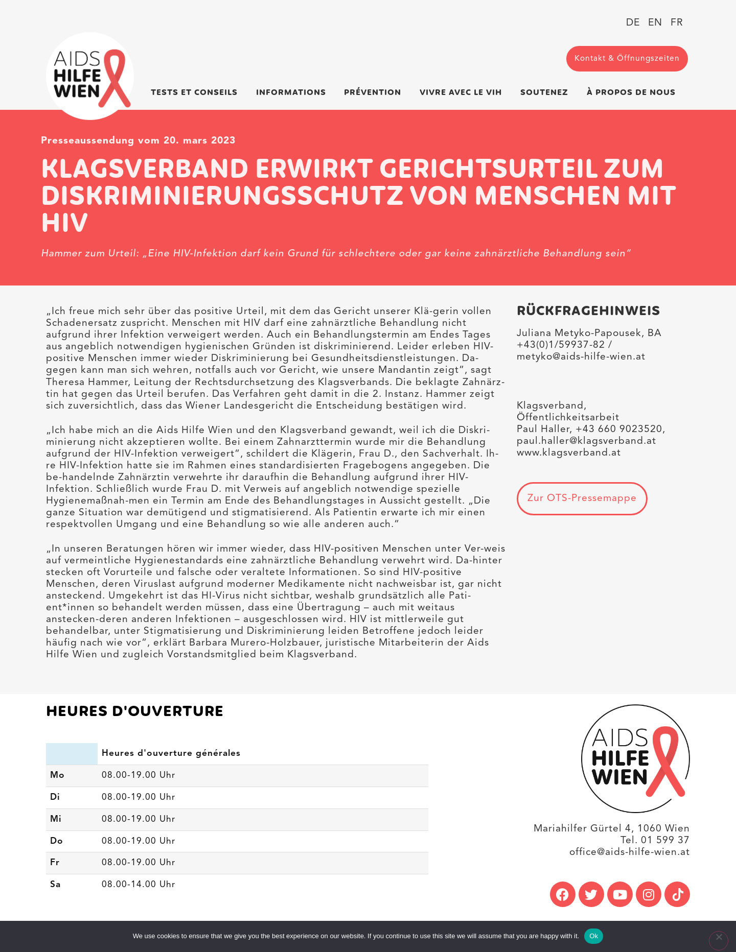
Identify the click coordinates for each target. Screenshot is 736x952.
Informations (293, 92)
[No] (718, 940)
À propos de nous (634, 92)
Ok (593, 936)
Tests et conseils (197, 92)
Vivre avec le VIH (463, 92)
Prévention (375, 92)
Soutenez (546, 92)
